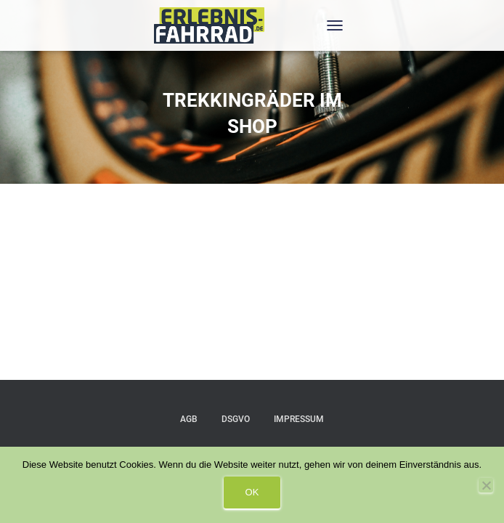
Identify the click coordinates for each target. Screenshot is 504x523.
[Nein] (486, 485)
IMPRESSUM (299, 419)
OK (252, 492)
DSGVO (235, 419)
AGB (189, 419)
